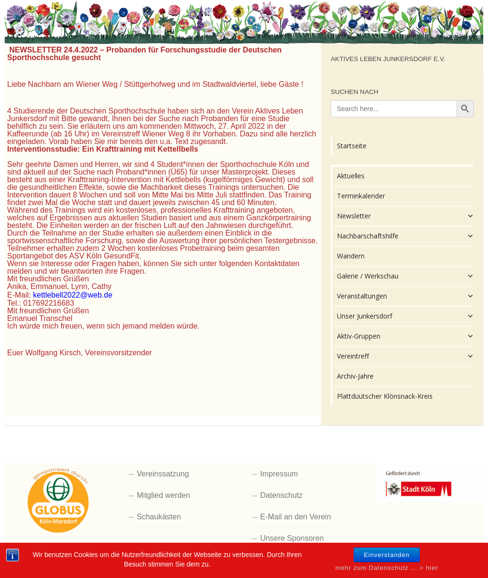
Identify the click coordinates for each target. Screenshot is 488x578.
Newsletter (405, 216)
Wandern (351, 255)
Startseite (351, 145)
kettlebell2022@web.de (72, 295)
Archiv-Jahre (355, 376)
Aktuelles (351, 175)
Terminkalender (361, 195)
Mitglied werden (163, 495)
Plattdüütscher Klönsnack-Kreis (385, 396)
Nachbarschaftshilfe (405, 236)
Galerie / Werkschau (405, 276)
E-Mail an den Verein (295, 517)
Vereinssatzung (163, 474)
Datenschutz (281, 495)
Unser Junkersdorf (405, 316)
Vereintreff (405, 356)
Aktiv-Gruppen (405, 336)
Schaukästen (159, 517)
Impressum (279, 474)
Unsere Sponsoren (292, 538)
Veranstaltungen (405, 296)
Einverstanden (386, 565)
